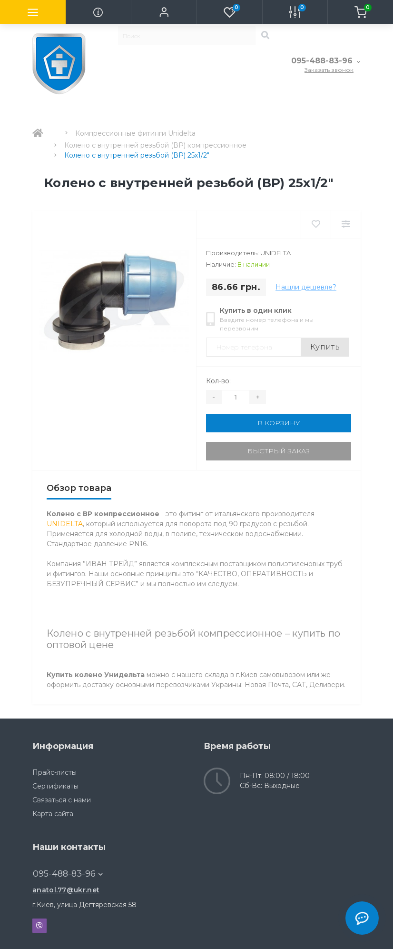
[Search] (265, 35)
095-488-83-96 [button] (68, 874)
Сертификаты (55, 786)
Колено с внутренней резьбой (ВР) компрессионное (155, 145)
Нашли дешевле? (305, 287)
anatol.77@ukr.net (65, 890)
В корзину (278, 423)
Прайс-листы (54, 772)
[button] (163, 12)
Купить (325, 346)
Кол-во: (218, 381)
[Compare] (346, 224)
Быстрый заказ (278, 451)
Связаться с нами (61, 800)
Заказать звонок (329, 69)
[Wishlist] (316, 224)
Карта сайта (52, 813)
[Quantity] (235, 397)
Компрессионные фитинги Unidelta (135, 133)
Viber (39, 925)
